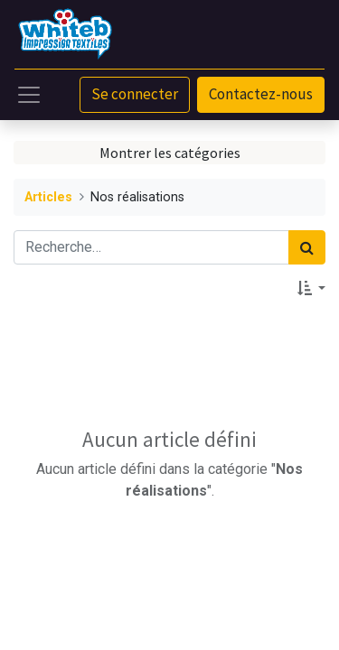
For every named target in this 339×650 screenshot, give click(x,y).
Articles (48, 197)
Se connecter (134, 94)
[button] (311, 288)
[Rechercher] (306, 247)
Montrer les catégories (169, 153)
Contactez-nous (261, 94)
